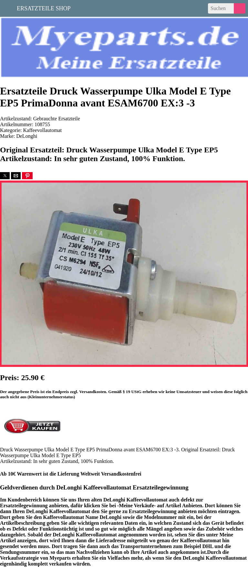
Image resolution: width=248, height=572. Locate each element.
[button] (5, 175)
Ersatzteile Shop (44, 7)
